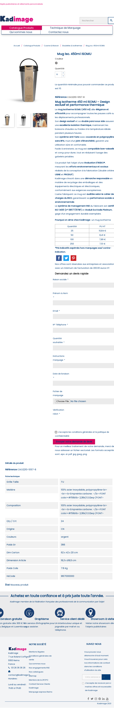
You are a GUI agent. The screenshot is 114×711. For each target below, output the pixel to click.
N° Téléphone (60, 324)
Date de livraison (61, 375)
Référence (61, 97)
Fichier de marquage (58, 393)
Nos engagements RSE (39, 667)
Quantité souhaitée (58, 340)
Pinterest (73, 258)
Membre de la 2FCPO (38, 679)
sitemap (32, 675)
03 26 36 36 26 (18, 667)
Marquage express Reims (40, 691)
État (7, 584)
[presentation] (74, 422)
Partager (59, 258)
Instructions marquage (59, 357)
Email (56, 310)
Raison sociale (60, 279)
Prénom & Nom (60, 295)
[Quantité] (58, 74)
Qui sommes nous (37, 663)
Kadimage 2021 (104, 703)
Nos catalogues (36, 671)
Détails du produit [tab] (14, 462)
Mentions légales (36, 651)
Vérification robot (58, 411)
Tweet (66, 258)
